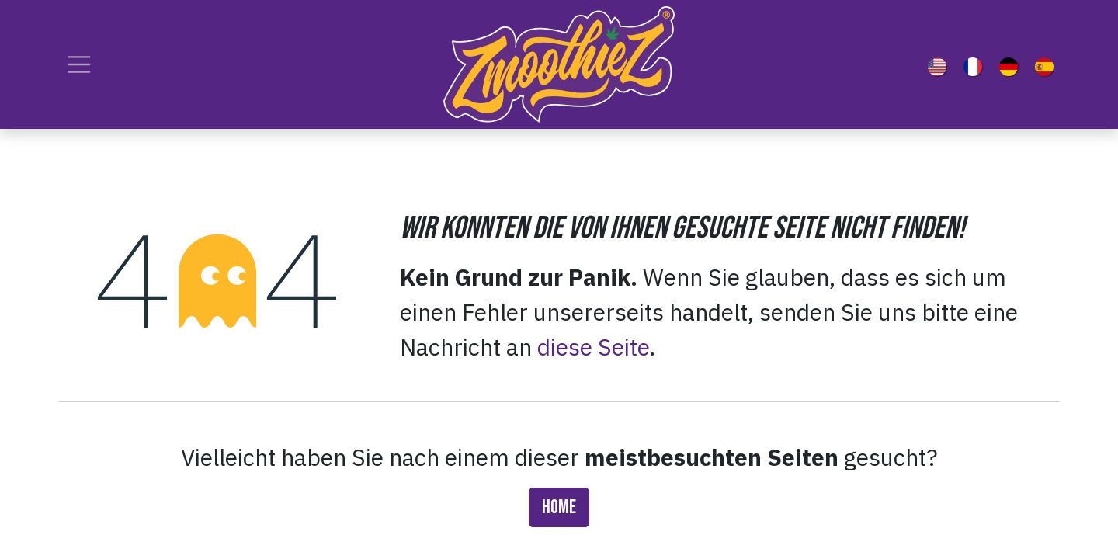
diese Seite (593, 347)
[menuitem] (940, 64)
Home (559, 507)
